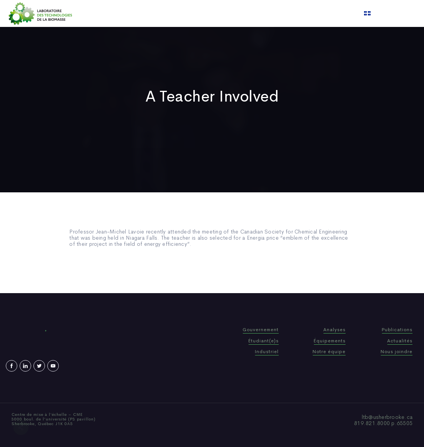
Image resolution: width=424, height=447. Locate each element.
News (235, 13)
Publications (202, 13)
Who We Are (159, 13)
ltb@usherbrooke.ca (387, 417)
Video (259, 13)
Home (126, 13)
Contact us (290, 13)
